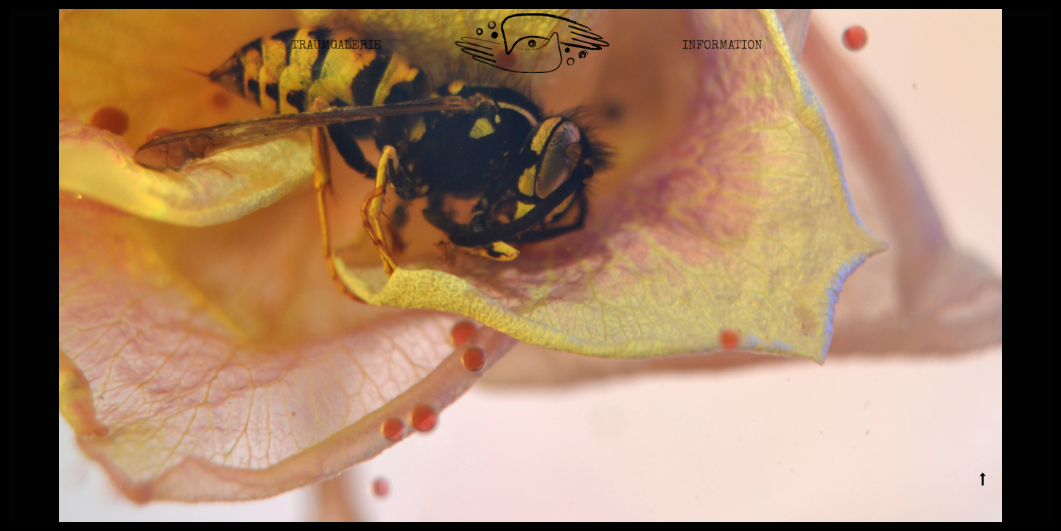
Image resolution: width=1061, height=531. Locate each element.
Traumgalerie (336, 55)
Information (722, 55)
